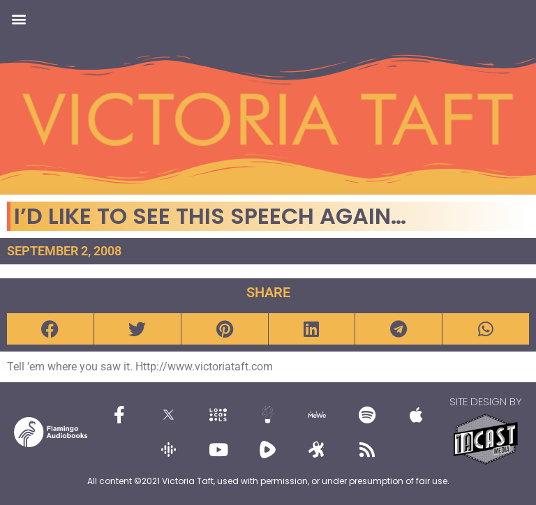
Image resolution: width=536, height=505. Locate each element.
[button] (18, 18)
